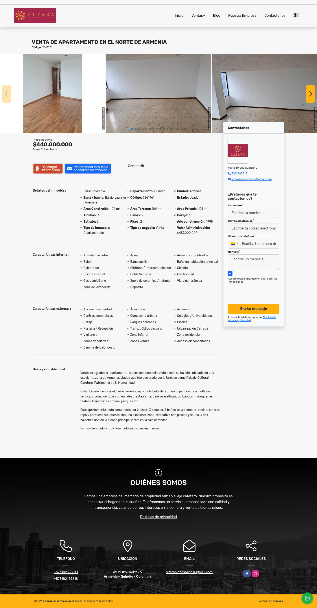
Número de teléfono (241, 236)
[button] (132, 129)
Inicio (179, 15)
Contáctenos (275, 15)
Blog (216, 15)
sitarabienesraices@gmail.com (251, 179)
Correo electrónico (241, 221)
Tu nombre (235, 205)
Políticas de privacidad (158, 517)
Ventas (197, 15)
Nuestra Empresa (242, 15)
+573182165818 (66, 572)
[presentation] (252, 289)
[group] (52, 93)
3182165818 (239, 173)
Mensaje (234, 252)
